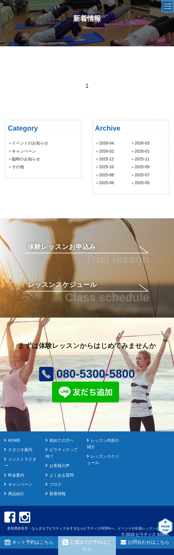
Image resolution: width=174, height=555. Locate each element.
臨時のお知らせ (26, 159)
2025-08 (106, 175)
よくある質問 (61, 475)
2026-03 (142, 143)
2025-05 (142, 182)
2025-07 (142, 175)
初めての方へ (61, 440)
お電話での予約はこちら (86, 545)
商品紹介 (16, 493)
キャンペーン (24, 151)
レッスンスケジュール (62, 284)
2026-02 (106, 151)
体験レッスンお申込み (62, 246)
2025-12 (106, 159)
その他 (18, 166)
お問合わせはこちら (145, 542)
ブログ (55, 484)
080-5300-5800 (87, 373)
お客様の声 (59, 465)
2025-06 (106, 182)
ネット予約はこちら (29, 542)
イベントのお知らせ (30, 143)
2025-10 (106, 166)
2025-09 (142, 166)
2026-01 (142, 151)
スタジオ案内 (20, 449)
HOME (14, 440)
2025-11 (142, 159)
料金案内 (16, 475)
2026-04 (106, 143)
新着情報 (57, 493)
